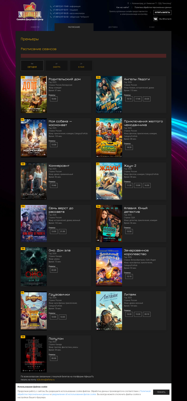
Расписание (74, 27)
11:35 (129, 185)
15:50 (129, 231)
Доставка (113, 27)
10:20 (129, 314)
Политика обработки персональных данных (153, 7)
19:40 (53, 185)
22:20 (53, 270)
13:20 (53, 145)
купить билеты (162, 12)
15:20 (138, 314)
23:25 (146, 99)
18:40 (53, 99)
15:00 (138, 185)
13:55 (53, 231)
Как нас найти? (122, 7)
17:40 (138, 99)
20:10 (146, 314)
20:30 (53, 358)
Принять (161, 392)
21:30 (62, 231)
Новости (35, 27)
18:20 (129, 147)
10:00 (53, 317)
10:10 (129, 99)
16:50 (146, 185)
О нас (152, 27)
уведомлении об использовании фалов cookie (74, 394)
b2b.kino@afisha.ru (46, 379)
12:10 (129, 276)
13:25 (62, 317)
